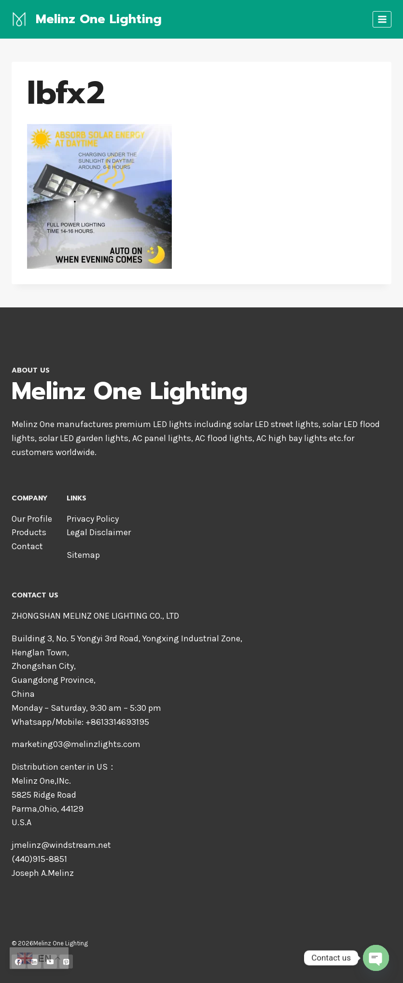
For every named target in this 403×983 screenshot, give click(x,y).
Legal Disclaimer (99, 532)
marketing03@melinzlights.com (76, 744)
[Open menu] (382, 19)
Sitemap (83, 555)
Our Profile (32, 518)
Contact (27, 546)
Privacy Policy (93, 518)
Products (29, 532)
